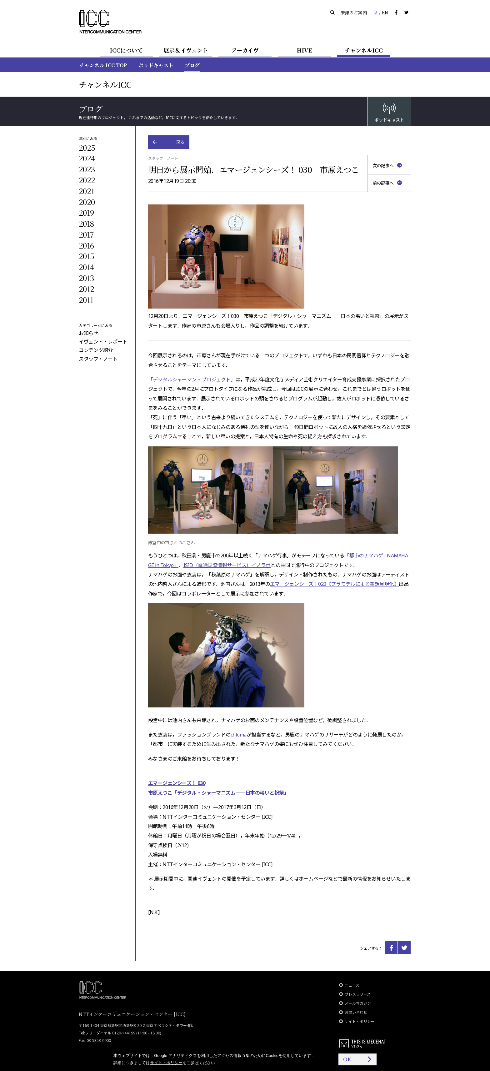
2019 (86, 212)
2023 (87, 168)
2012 (86, 288)
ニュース (352, 985)
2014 (86, 266)
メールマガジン (358, 1003)
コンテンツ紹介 (96, 350)
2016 (86, 245)
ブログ (192, 65)
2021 (86, 190)
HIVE (304, 50)
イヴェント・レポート (103, 341)
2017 (86, 234)
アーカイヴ (245, 50)
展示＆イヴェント (185, 50)
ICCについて (126, 50)
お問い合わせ (356, 1012)
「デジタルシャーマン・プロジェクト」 (191, 379)
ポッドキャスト (155, 65)
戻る (180, 142)
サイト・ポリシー (360, 1021)
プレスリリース (358, 994)
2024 (87, 158)
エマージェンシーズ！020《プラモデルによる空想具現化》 (334, 584)
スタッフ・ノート (98, 358)
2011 (86, 299)
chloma (239, 734)
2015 (86, 255)
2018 (86, 223)
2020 (87, 201)
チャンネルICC (364, 50)
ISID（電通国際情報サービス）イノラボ (227, 565)
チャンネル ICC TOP (103, 65)
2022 (87, 179)
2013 (86, 277)
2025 (87, 147)
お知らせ (88, 333)
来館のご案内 (354, 12)
